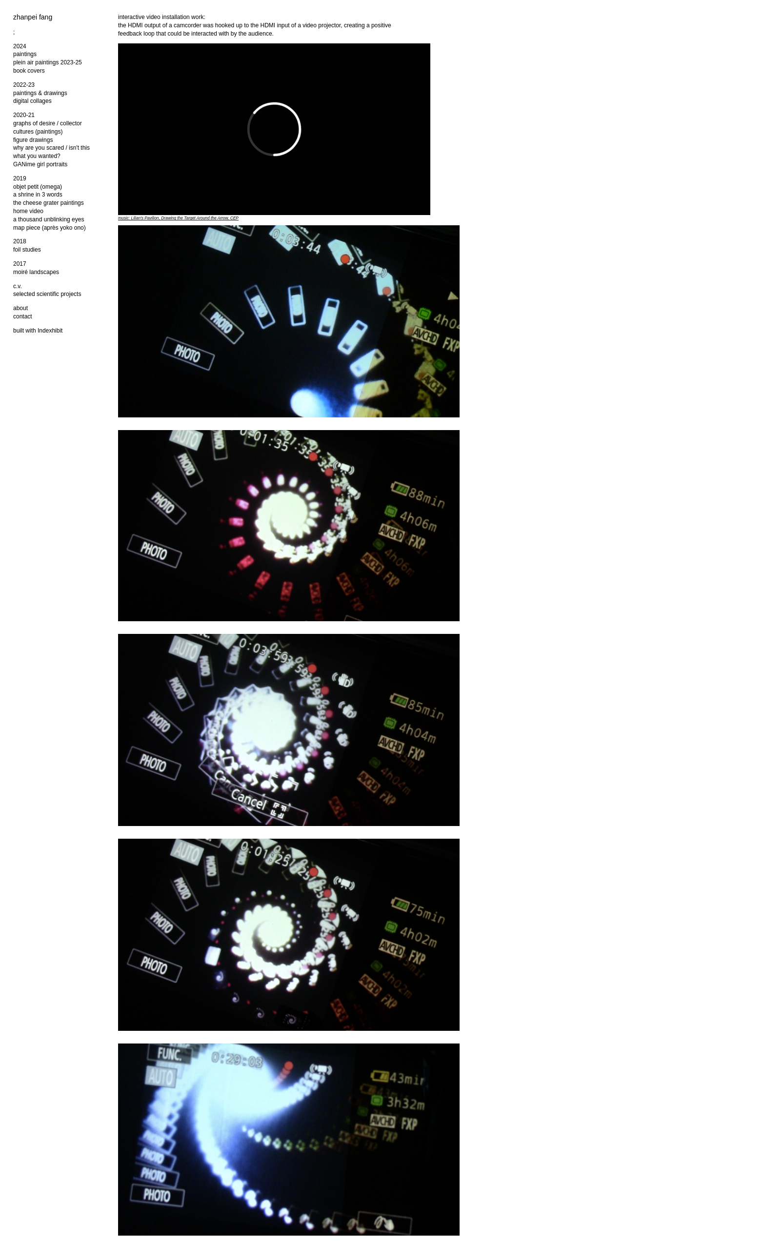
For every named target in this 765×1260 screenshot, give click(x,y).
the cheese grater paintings (48, 202)
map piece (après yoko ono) (49, 227)
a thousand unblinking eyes (48, 219)
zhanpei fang (32, 17)
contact (22, 316)
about (20, 308)
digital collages (32, 101)
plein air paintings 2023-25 (47, 62)
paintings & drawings (40, 93)
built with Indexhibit (37, 330)
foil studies (27, 249)
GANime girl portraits (40, 164)
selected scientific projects (47, 294)
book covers (29, 70)
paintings (25, 54)
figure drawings (33, 140)
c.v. (17, 286)
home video (28, 211)
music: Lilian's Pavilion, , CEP (178, 218)
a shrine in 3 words (37, 194)
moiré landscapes (36, 272)
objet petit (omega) (37, 186)
